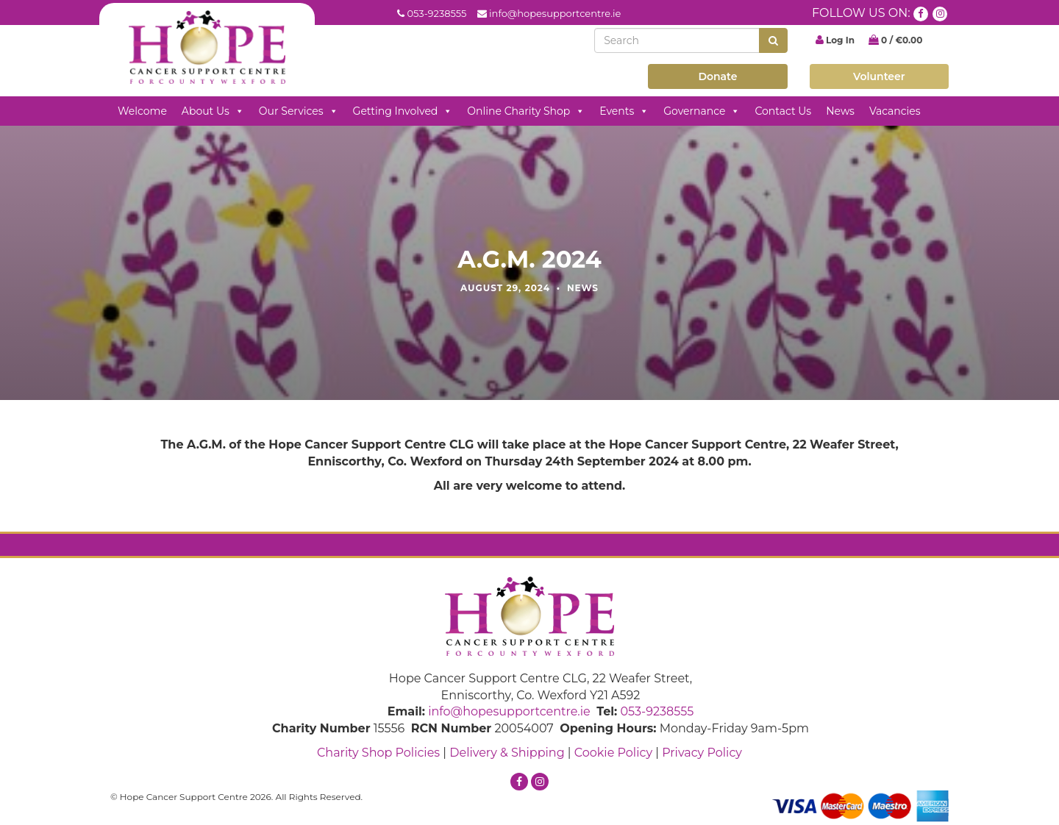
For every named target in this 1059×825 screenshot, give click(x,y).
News (840, 111)
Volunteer (879, 76)
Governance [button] (701, 111)
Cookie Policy (613, 753)
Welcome (142, 111)
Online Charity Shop (526, 111)
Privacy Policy (702, 753)
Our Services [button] (298, 111)
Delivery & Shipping (506, 753)
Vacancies (895, 111)
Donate (717, 76)
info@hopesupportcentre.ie (555, 13)
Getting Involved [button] (403, 111)
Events (624, 111)
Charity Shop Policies (378, 753)
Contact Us (783, 111)
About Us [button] (213, 111)
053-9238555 (436, 13)
